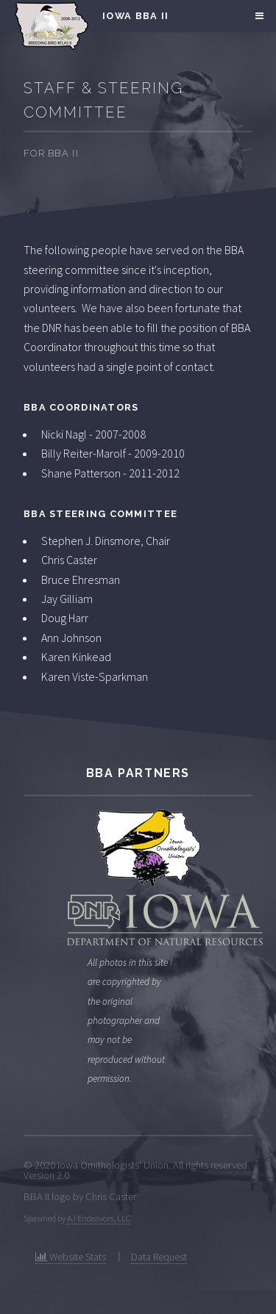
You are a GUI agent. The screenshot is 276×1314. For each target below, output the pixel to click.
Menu (257, 16)
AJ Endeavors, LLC (98, 1218)
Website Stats (70, 1256)
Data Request (159, 1256)
